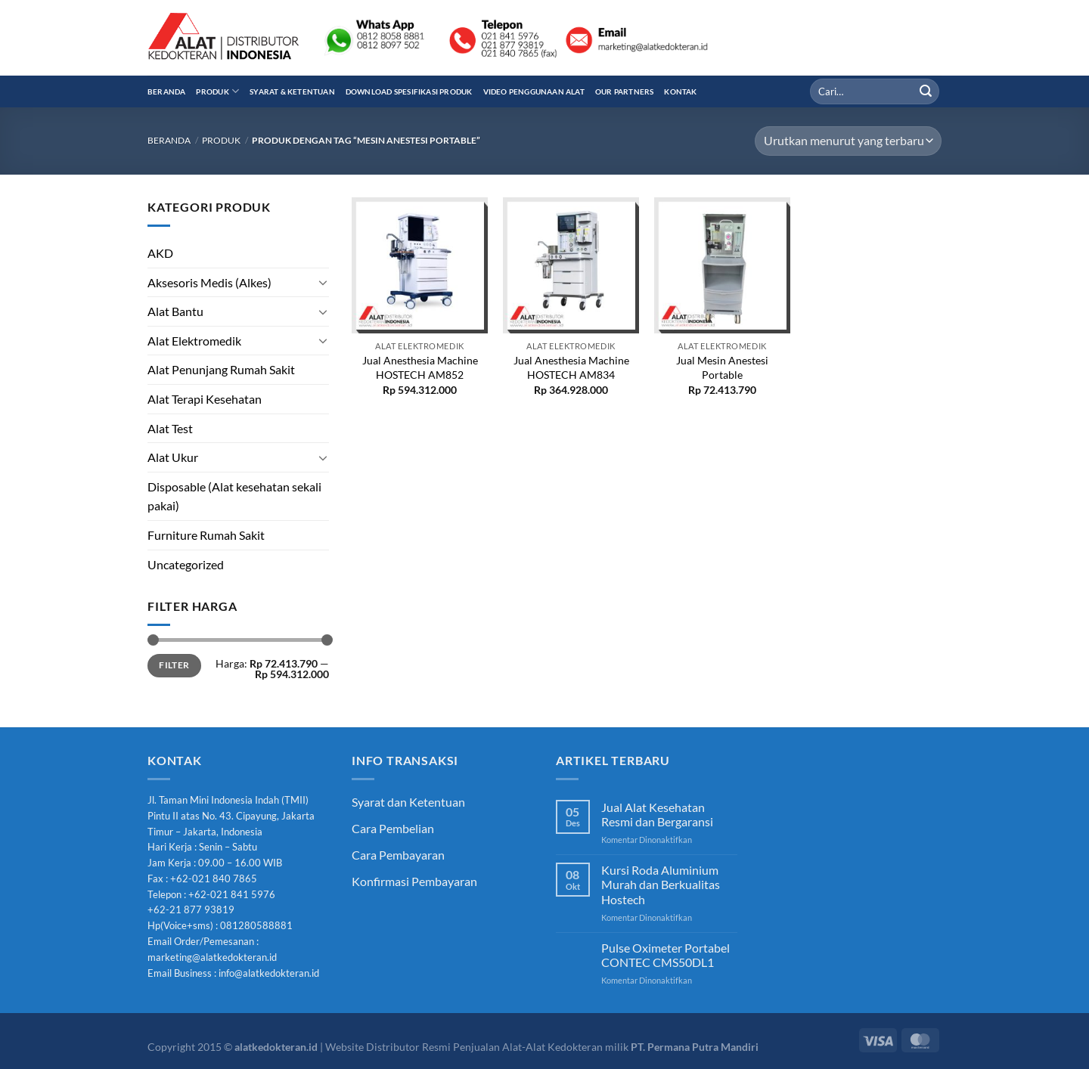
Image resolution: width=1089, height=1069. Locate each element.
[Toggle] (323, 282)
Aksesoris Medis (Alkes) (209, 282)
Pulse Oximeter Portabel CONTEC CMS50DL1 (665, 954)
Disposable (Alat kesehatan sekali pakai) (234, 496)
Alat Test (170, 428)
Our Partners (624, 91)
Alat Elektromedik (194, 340)
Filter (174, 665)
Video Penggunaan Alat (534, 91)
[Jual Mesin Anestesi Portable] (722, 265)
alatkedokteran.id (276, 1046)
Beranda (166, 91)
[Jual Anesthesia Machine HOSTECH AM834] (571, 265)
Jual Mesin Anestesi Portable (722, 367)
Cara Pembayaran (398, 854)
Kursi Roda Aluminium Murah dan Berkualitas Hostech (660, 884)
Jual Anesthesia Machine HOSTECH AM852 (420, 367)
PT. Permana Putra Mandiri (695, 1046)
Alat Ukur (172, 457)
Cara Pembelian (393, 828)
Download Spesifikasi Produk (409, 91)
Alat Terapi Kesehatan (204, 399)
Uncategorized (185, 564)
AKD (160, 253)
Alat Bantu (175, 311)
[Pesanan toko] (848, 141)
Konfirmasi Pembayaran (414, 881)
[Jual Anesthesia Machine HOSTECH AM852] (420, 265)
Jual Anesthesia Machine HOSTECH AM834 (571, 367)
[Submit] (926, 91)
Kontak (680, 91)
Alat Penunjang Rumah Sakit (221, 369)
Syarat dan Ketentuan (408, 802)
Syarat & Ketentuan (292, 91)
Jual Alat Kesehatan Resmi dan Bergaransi (657, 814)
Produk (217, 91)
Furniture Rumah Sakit (206, 535)
